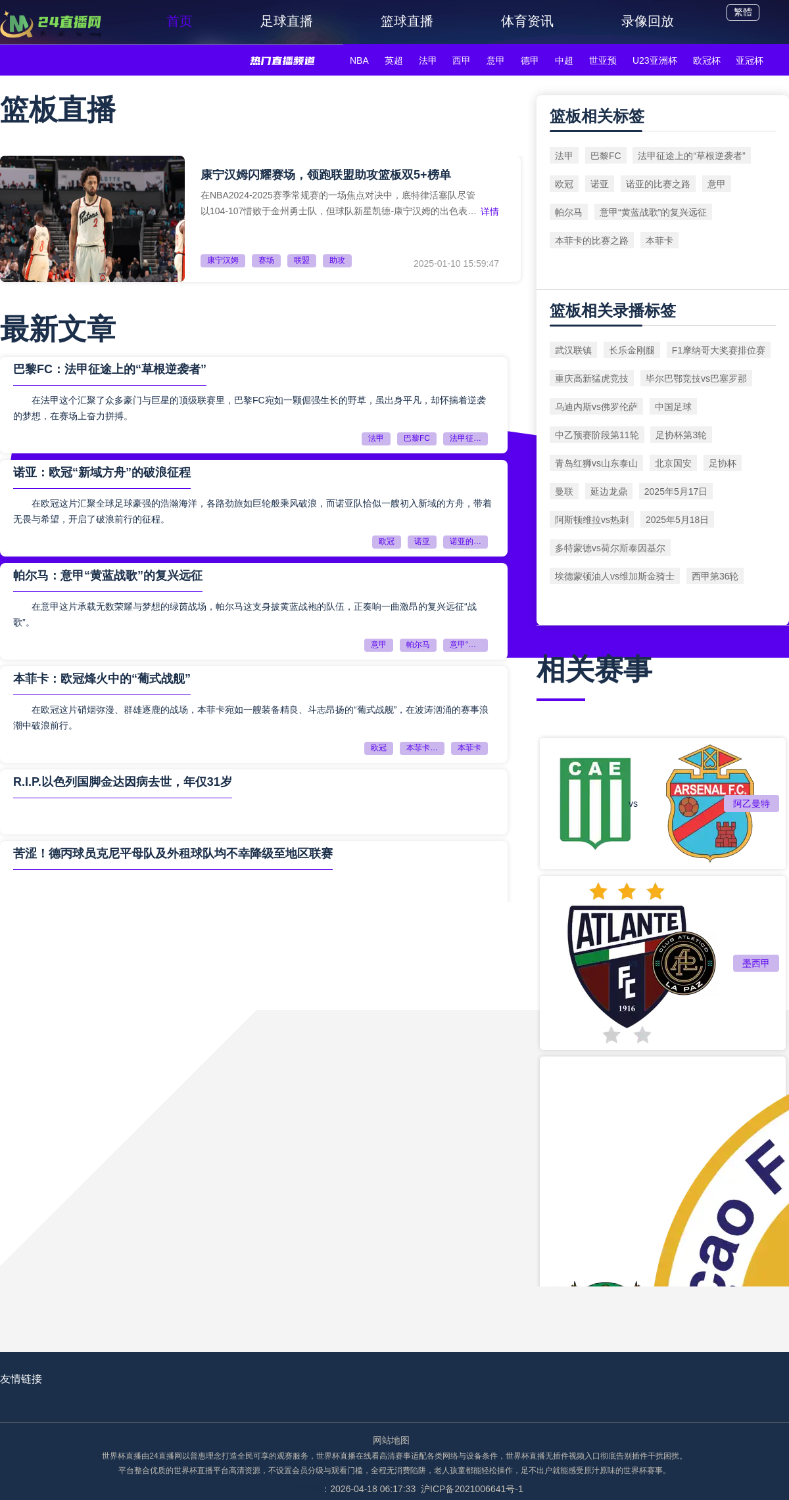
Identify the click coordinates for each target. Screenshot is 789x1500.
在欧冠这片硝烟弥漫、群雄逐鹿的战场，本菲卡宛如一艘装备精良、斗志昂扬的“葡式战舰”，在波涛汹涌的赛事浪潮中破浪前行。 (251, 717)
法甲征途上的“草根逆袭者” (469, 438)
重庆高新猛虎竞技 (592, 378)
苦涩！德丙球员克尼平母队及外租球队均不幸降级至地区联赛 (173, 853)
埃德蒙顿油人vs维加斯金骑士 (615, 576)
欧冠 (386, 541)
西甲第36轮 (715, 576)
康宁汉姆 (223, 260)
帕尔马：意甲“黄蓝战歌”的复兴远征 (108, 575)
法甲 (428, 60)
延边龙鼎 (608, 491)
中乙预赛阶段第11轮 (597, 435)
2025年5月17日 (676, 491)
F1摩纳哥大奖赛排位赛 (718, 350)
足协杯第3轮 (681, 435)
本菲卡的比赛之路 (425, 747)
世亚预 (603, 60)
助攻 (337, 260)
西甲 (461, 60)
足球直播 (286, 21)
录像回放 (647, 21)
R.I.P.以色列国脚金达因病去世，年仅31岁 (122, 781)
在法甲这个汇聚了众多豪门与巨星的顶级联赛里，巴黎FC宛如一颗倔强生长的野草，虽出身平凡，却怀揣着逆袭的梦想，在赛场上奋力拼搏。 (249, 408)
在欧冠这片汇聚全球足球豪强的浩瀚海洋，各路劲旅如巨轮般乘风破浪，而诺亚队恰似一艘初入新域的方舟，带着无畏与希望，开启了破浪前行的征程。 (252, 511)
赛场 (266, 260)
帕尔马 (418, 644)
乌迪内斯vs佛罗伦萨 (596, 406)
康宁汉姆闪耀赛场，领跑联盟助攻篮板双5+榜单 (326, 174)
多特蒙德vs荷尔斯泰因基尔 (610, 548)
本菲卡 (469, 747)
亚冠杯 (749, 60)
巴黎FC (417, 438)
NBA (359, 60)
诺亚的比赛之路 (469, 541)
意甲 (496, 60)
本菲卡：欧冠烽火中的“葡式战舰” (102, 678)
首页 (179, 21)
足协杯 (722, 463)
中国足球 (673, 406)
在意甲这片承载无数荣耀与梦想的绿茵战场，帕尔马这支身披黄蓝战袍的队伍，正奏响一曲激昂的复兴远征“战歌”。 (245, 614)
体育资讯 (527, 21)
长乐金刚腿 (632, 350)
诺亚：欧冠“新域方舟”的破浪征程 (102, 472)
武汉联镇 (573, 350)
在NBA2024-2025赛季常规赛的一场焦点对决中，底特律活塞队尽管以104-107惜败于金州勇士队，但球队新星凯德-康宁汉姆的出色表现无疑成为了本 (339, 203)
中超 (564, 60)
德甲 (530, 60)
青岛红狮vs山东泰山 (596, 463)
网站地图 (391, 1440)
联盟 (302, 260)
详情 (490, 211)
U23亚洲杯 (655, 60)
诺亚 (422, 541)
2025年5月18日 (677, 519)
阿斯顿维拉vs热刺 (592, 519)
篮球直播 (407, 21)
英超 (394, 60)
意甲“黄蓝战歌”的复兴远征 (469, 644)
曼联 (564, 491)
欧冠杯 (707, 60)
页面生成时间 (293, 1489)
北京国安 (673, 463)
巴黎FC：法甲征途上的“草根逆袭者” (109, 369)
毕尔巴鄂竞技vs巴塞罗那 (696, 378)
